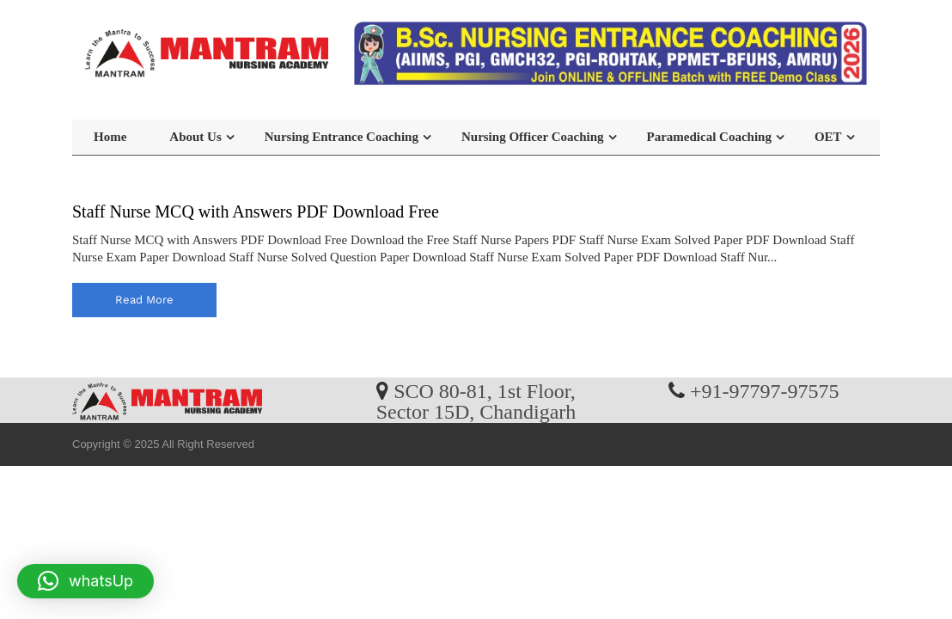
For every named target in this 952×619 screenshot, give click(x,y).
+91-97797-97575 (764, 390)
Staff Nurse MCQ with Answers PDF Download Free (255, 211)
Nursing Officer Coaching (532, 137)
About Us (195, 137)
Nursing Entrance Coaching (341, 137)
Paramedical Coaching (709, 137)
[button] (85, 581)
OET (828, 137)
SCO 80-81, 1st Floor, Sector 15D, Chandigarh (476, 400)
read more (144, 299)
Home (110, 137)
